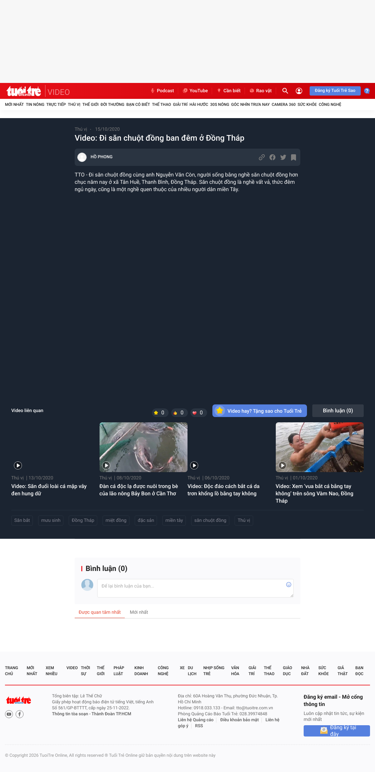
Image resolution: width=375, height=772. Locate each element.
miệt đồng (116, 520)
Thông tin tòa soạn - (72, 714)
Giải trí (180, 104)
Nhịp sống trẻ (213, 671)
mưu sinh (50, 520)
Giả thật (342, 671)
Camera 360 (284, 104)
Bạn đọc (359, 671)
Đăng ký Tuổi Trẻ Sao (335, 90)
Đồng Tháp (83, 520)
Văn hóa (235, 671)
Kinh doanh (141, 671)
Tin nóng (35, 104)
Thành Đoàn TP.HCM (111, 714)
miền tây (174, 520)
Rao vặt (260, 91)
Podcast (162, 91)
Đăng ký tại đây (343, 731)
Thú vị (74, 104)
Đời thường (112, 104)
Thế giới (90, 104)
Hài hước (198, 104)
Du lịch (192, 671)
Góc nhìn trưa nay (250, 104)
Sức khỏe (307, 104)
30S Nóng (219, 104)
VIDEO (58, 92)
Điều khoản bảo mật (239, 720)
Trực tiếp (56, 104)
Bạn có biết (138, 104)
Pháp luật (118, 671)
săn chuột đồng (210, 520)
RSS (199, 726)
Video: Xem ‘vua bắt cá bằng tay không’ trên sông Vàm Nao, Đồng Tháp (314, 493)
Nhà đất (305, 671)
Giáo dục (287, 671)
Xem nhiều (51, 671)
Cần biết (228, 91)
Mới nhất (14, 104)
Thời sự (85, 671)
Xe (182, 668)
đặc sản (146, 520)
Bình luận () (338, 410)
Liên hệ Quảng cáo (196, 720)
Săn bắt (22, 520)
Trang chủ (11, 671)
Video (72, 668)
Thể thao (161, 104)
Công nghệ (330, 104)
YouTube (195, 91)
